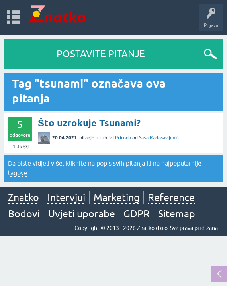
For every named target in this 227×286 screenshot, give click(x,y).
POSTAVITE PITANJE (101, 53)
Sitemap (176, 213)
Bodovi (24, 213)
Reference (171, 197)
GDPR (136, 213)
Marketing (116, 197)
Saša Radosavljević (159, 138)
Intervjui (66, 197)
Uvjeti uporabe (81, 213)
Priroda (123, 138)
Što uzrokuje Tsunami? (89, 123)
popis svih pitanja (120, 163)
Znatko (23, 197)
